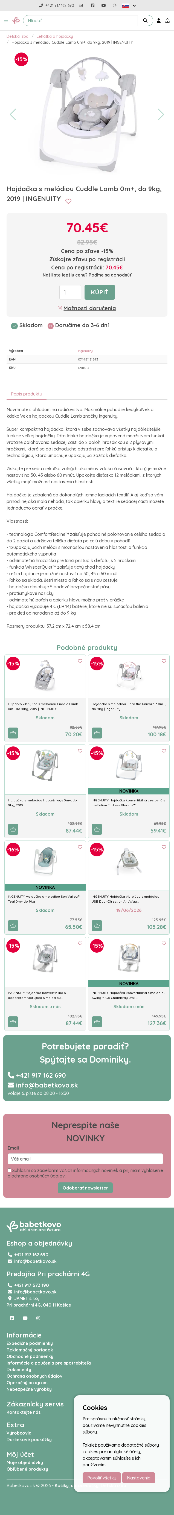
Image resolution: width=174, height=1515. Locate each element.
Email (13, 1148)
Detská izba (17, 36)
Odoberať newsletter (85, 1188)
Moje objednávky (25, 1462)
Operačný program (27, 1382)
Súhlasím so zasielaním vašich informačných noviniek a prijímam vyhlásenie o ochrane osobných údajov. (85, 1173)
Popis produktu (26, 394)
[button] (6, 20)
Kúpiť (100, 292)
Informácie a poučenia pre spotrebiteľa (49, 1363)
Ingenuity (85, 351)
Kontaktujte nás (23, 1412)
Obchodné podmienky (30, 1356)
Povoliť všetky (101, 1478)
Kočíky (62, 1485)
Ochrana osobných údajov (34, 1376)
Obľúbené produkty (27, 1469)
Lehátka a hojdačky (55, 36)
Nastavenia (138, 1478)
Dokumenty (19, 1369)
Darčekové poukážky (29, 1439)
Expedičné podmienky (30, 1343)
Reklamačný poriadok (30, 1350)
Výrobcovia (19, 1433)
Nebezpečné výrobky (29, 1389)
